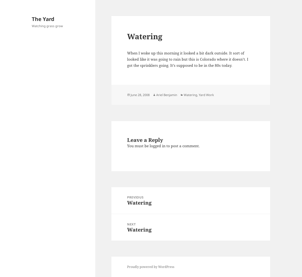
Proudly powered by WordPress (150, 267)
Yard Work (206, 95)
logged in (157, 145)
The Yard (43, 19)
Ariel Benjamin (166, 95)
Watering (190, 95)
